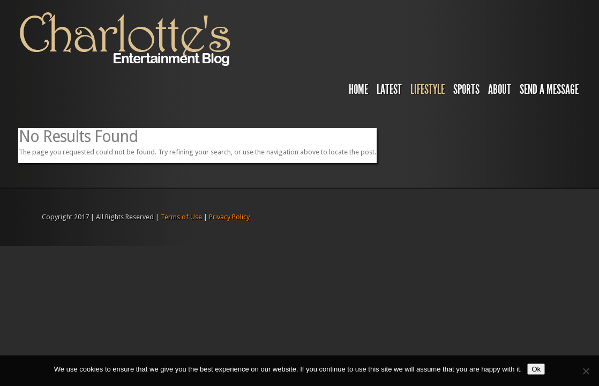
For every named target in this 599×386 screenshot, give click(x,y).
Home (358, 89)
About (499, 89)
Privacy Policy (229, 217)
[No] (585, 371)
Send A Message (549, 89)
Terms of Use (181, 217)
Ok (536, 369)
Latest (389, 89)
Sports (466, 89)
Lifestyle (427, 89)
